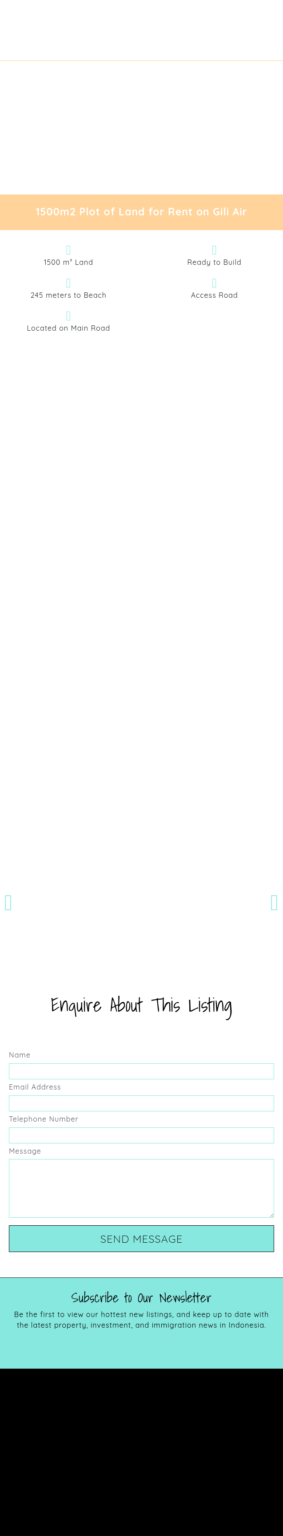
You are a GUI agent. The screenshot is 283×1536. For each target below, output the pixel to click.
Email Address (35, 1086)
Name (20, 1054)
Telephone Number (44, 1119)
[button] (8, 903)
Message (25, 1151)
